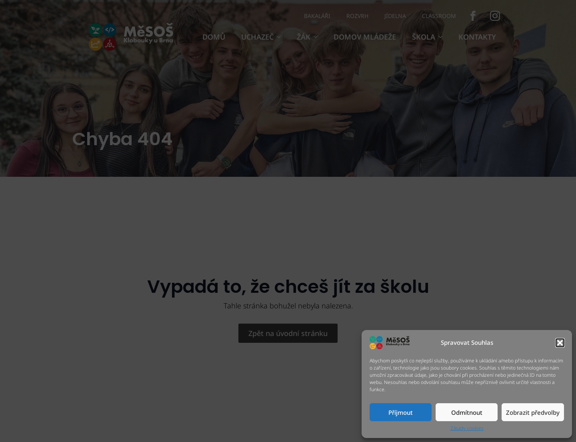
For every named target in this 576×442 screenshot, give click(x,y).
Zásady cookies (467, 428)
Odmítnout (466, 412)
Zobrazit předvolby (533, 412)
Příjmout (400, 412)
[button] (560, 343)
